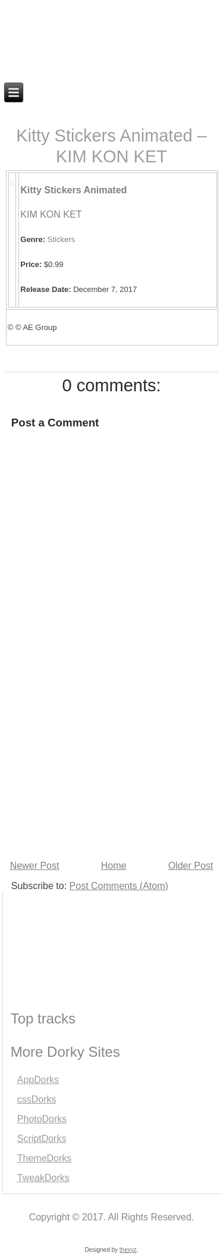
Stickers (61, 239)
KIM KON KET (50, 214)
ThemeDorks (44, 1158)
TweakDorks (43, 1178)
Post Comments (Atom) (119, 886)
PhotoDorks (42, 1119)
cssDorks (36, 1099)
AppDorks (38, 1080)
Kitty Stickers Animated (73, 190)
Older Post (190, 866)
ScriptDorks (42, 1139)
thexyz (128, 1250)
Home (114, 866)
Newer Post (34, 866)
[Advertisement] (62, 936)
